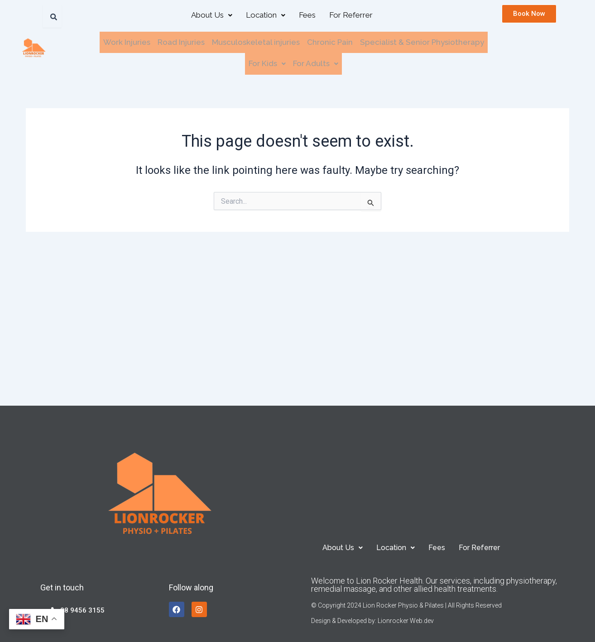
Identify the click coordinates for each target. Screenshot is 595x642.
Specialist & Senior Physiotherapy (422, 41)
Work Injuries (126, 41)
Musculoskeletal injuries (256, 41)
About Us (211, 14)
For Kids (267, 62)
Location (265, 14)
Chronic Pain (330, 41)
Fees (307, 14)
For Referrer (351, 14)
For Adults (315, 62)
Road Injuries (181, 41)
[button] (211, 15)
